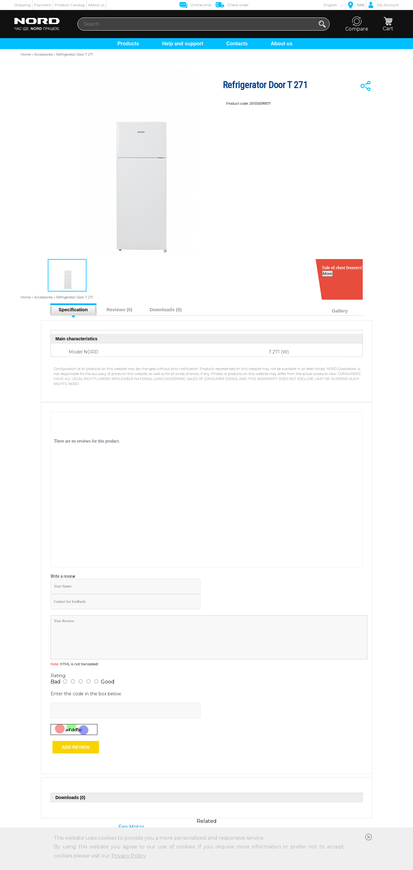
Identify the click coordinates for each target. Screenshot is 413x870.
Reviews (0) (119, 309)
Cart (388, 24)
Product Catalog (70, 4)
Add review (76, 747)
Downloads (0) (166, 309)
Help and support (182, 43)
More (329, 278)
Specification (73, 309)
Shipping (22, 4)
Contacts (237, 43)
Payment (42, 4)
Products (128, 43)
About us (96, 4)
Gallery (340, 310)
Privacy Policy (128, 856)
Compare (356, 24)
